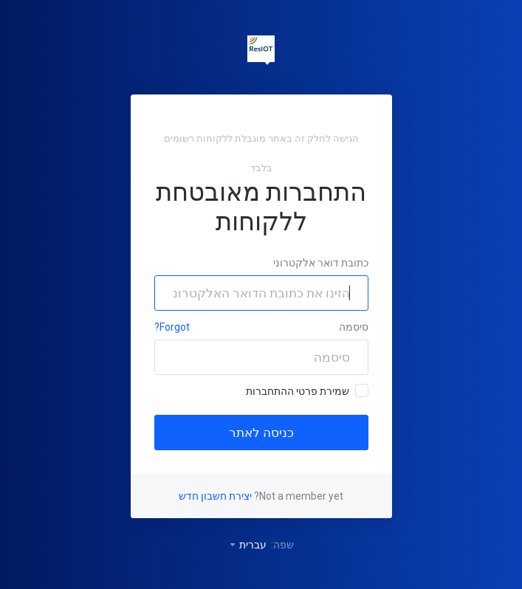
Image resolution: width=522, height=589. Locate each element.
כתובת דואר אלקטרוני (320, 263)
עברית (247, 545)
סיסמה (353, 327)
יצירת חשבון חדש (215, 496)
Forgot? (172, 327)
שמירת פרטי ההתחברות (307, 390)
